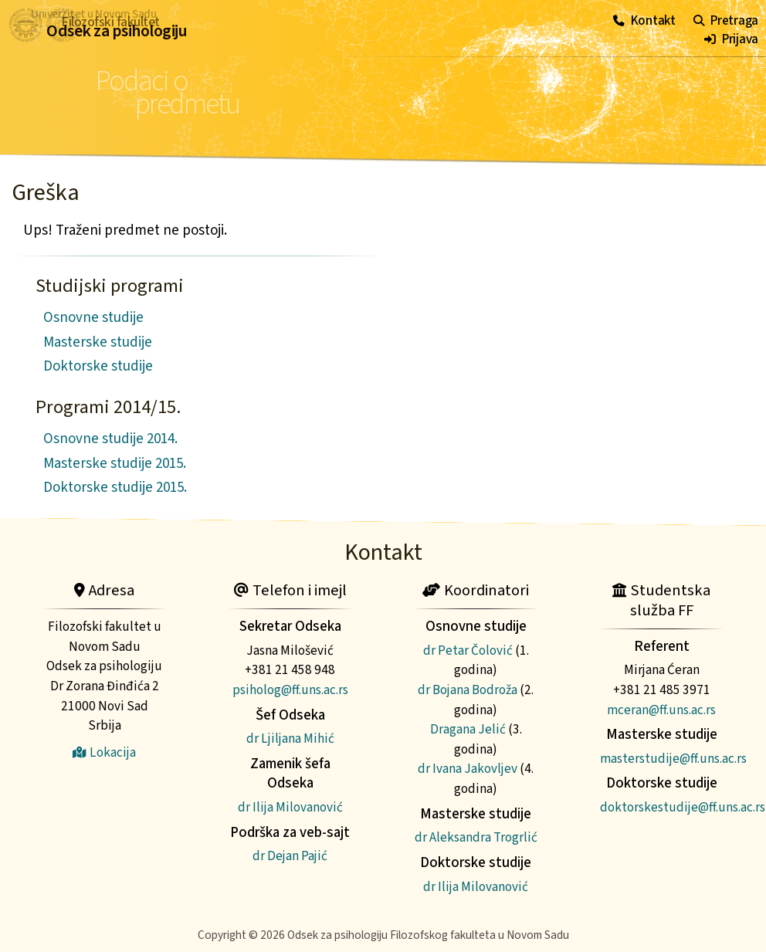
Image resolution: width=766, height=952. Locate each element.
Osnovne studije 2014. (110, 439)
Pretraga (725, 20)
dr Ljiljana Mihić (290, 738)
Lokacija (104, 752)
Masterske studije (97, 342)
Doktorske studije (98, 366)
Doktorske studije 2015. (115, 487)
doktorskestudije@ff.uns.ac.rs (682, 807)
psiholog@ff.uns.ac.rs (290, 690)
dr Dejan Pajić (290, 856)
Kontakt (644, 20)
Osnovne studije (93, 317)
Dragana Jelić (468, 729)
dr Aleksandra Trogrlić (476, 837)
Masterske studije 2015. (114, 463)
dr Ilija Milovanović (290, 807)
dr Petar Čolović (468, 650)
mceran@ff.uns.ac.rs (661, 710)
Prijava (731, 39)
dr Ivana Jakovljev (467, 768)
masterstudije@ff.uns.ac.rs (673, 758)
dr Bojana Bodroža (467, 690)
